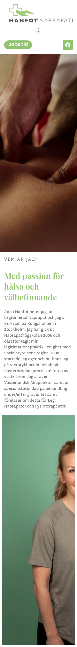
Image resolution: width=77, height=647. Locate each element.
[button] (38, 30)
